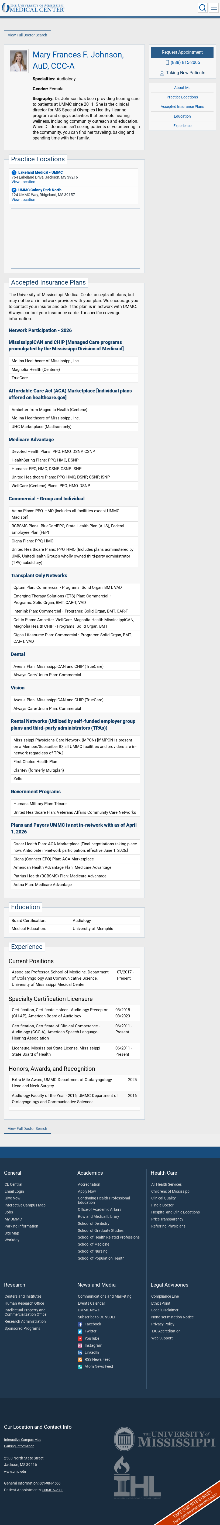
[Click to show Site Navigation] (214, 8)
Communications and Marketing (105, 1296)
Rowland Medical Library (98, 1217)
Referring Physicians (168, 1226)
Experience (182, 126)
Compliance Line (165, 1296)
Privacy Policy (162, 1324)
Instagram (90, 1345)
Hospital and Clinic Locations (175, 1212)
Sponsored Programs (22, 1328)
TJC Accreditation (166, 1331)
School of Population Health (101, 1258)
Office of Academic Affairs (99, 1210)
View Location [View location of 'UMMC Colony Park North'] (23, 199)
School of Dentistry (93, 1224)
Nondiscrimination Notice (172, 1317)
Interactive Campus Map (25, 1205)
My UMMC (13, 1219)
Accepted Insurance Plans (182, 106)
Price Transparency (167, 1219)
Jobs (9, 1212)
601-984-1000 (49, 1483)
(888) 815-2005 (185, 62)
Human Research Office (24, 1303)
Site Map (12, 1233)
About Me (182, 88)
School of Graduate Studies (100, 1231)
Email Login (14, 1191)
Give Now (12, 1198)
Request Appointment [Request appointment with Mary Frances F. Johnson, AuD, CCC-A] (182, 52)
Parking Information (21, 1226)
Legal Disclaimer (164, 1310)
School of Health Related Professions (109, 1237)
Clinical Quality (163, 1198)
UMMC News (88, 1310)
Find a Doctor (162, 1205)
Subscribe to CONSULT (97, 1317)
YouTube (88, 1338)
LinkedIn (88, 1352)
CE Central (13, 1184)
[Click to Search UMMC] (203, 8)
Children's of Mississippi (170, 1191)
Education (182, 116)
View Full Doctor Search (27, 35)
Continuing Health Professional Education (104, 1200)
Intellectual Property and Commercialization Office (25, 1312)
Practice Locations (182, 97)
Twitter (87, 1331)
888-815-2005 (52, 1490)
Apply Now (87, 1191)
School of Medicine (93, 1244)
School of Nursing (93, 1251)
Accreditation (89, 1184)
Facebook (89, 1324)
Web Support (162, 1338)
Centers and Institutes (23, 1296)
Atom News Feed (95, 1367)
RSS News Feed (94, 1360)
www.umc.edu (15, 1471)
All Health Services (166, 1184)
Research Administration (25, 1321)
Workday (12, 1240)
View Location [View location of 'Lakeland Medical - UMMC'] (23, 182)
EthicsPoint (160, 1303)
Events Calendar (91, 1303)
